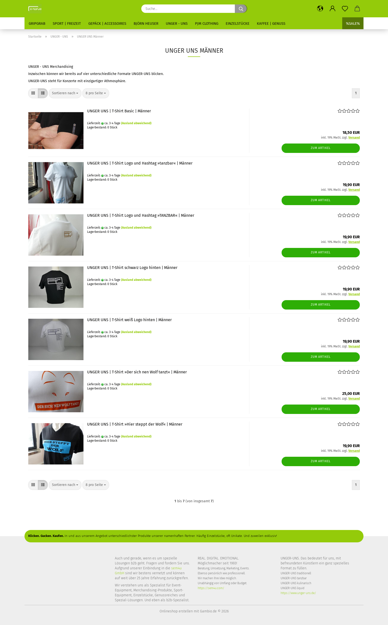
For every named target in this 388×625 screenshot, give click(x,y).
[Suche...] (241, 8)
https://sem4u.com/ (211, 588)
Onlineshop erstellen (176, 611)
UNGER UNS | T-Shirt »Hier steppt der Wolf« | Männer (134, 424)
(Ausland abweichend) (136, 123)
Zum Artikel (321, 148)
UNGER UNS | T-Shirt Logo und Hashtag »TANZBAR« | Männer (140, 215)
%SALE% (353, 23)
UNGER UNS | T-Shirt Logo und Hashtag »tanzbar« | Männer (140, 163)
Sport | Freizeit (67, 23)
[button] (320, 8)
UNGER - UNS (177, 23)
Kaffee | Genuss (271, 23)
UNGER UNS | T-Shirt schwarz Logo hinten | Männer (132, 267)
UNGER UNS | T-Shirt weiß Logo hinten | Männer (129, 319)
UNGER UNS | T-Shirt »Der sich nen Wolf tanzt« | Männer (137, 372)
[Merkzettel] (345, 8)
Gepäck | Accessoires (107, 23)
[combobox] (65, 93)
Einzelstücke (237, 23)
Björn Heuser (146, 23)
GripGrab (37, 23)
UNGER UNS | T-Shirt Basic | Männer (119, 111)
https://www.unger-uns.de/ (298, 593)
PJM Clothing (206, 23)
